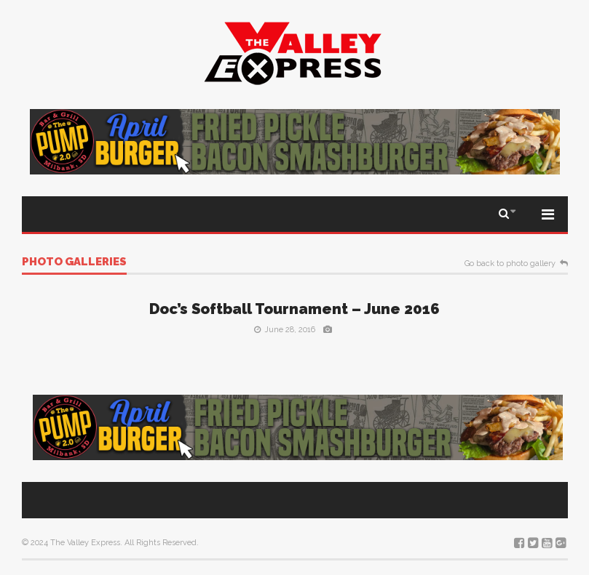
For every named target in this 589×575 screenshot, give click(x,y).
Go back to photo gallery (510, 264)
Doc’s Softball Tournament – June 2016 (294, 309)
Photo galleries (74, 262)
